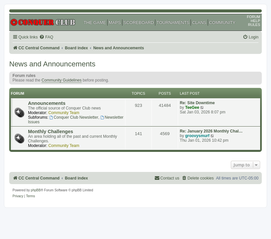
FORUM (253, 17)
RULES (254, 25)
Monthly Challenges (50, 131)
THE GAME (95, 22)
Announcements (47, 103)
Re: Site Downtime (197, 103)
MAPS (115, 22)
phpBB (36, 190)
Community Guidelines (61, 80)
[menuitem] (46, 37)
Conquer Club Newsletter (73, 117)
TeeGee (192, 107)
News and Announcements (52, 64)
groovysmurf (197, 135)
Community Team (63, 112)
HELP (255, 21)
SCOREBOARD (138, 22)
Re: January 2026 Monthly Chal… (211, 131)
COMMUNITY (222, 22)
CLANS (199, 22)
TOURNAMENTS (172, 22)
